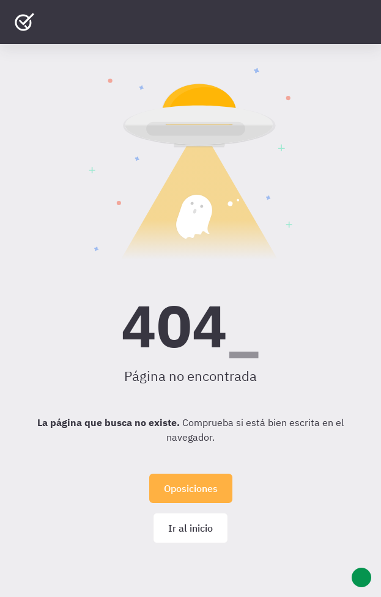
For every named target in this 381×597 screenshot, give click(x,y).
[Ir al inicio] (24, 22)
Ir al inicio (190, 528)
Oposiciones (191, 488)
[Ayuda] (361, 577)
